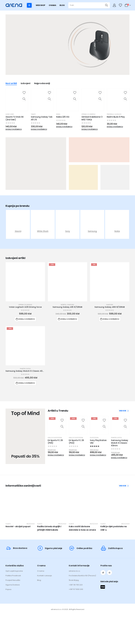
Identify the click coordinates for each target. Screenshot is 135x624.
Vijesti (8, 524)
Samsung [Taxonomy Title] (92, 231)
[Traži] (106, 5)
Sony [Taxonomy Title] (67, 231)
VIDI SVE (123, 410)
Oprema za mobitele (88, 114)
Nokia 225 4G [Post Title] (62, 116)
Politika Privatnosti (13, 575)
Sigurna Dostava (13, 585)
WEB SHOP (40, 5)
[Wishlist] (120, 5)
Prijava (8, 589)
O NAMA (52, 5)
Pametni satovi (25, 369)
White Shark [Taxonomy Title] (42, 231)
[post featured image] (20, 505)
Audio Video (10, 114)
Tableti (33, 114)
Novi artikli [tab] (11, 83)
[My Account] (115, 5)
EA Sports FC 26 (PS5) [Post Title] (55, 441)
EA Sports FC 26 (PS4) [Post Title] (76, 441)
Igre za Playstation (55, 438)
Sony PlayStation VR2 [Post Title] (98, 441)
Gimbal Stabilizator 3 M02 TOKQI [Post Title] (91, 118)
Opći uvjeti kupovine (14, 571)
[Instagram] (109, 572)
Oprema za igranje (25, 305)
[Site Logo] (14, 5)
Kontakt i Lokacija (44, 575)
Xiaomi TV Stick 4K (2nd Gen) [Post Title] (14, 118)
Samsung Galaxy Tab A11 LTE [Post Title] (41, 118)
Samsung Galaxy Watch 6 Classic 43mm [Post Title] (119, 443)
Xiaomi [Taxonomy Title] (18, 231)
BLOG (62, 5)
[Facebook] (103, 572)
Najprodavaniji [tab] (42, 83)
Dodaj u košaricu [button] (26, 319)
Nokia (58, 114)
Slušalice (117, 114)
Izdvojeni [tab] (25, 83)
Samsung (70, 305)
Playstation (94, 438)
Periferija (110, 114)
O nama (40, 571)
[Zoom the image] (100, 45)
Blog (39, 580)
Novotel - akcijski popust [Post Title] (18, 526)
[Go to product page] (25, 281)
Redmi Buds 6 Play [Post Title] (116, 116)
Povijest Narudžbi (13, 580)
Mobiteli (63, 305)
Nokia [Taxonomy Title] (117, 231)
